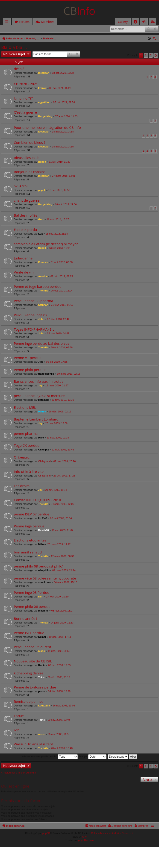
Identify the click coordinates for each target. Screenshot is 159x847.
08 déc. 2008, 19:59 (59, 665)
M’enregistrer (33, 29)
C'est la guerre (25, 112)
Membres (47, 22)
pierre (41, 691)
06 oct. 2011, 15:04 (62, 290)
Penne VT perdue (27, 358)
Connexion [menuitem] (144, 22)
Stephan (43, 305)
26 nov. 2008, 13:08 (64, 705)
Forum (19, 716)
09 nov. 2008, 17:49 (59, 720)
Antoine (43, 276)
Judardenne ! (24, 258)
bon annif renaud (28, 552)
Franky (42, 88)
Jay (40, 385)
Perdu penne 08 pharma (33, 301)
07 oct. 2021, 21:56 (64, 102)
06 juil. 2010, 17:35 (57, 362)
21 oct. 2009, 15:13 (56, 490)
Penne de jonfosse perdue (35, 687)
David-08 (43, 530)
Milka (41, 544)
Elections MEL (25, 408)
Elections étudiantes (30, 540)
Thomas (43, 622)
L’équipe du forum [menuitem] (122, 826)
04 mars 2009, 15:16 (65, 582)
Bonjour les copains (29, 172)
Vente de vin (24, 272)
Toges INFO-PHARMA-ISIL (34, 329)
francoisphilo (46, 374)
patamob (43, 400)
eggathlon (44, 102)
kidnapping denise (28, 673)
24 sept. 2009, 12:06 (62, 504)
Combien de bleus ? (29, 143)
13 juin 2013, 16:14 (60, 248)
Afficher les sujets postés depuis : (50, 757)
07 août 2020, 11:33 (66, 116)
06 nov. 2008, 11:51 (59, 734)
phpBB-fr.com (86, 840)
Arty (84, 836)
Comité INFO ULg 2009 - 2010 (37, 500)
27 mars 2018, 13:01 (63, 176)
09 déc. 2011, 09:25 (61, 276)
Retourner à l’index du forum (20, 772)
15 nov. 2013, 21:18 (57, 233)
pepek (42, 190)
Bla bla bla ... (14, 47)
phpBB (46, 833)
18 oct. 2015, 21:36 (66, 204)
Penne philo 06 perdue (32, 607)
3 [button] (150, 55)
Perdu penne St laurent (32, 647)
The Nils (43, 290)
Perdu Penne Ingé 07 (30, 315)
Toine (41, 677)
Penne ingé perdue (29, 526)
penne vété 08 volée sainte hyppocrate (45, 578)
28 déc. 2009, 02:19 (60, 411)
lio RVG (42, 518)
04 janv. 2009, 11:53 (62, 622)
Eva (40, 233)
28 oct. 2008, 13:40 (62, 748)
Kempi (42, 637)
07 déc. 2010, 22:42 (58, 319)
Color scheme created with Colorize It (112, 833)
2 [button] (146, 55)
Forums (24, 22)
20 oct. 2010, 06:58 (62, 347)
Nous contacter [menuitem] (97, 826)
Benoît (42, 162)
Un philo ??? (23, 98)
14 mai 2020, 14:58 (63, 131)
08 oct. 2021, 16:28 (60, 88)
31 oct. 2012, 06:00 (62, 262)
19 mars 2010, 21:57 (56, 385)
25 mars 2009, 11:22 (59, 544)
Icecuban (43, 73)
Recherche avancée (155, 29)
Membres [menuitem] (143, 826)
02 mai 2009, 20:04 (61, 518)
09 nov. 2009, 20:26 (64, 461)
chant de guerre (26, 200)
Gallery (123, 22)
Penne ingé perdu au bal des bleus (41, 343)
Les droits (21, 486)
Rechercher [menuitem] (155, 39)
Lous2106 (44, 705)
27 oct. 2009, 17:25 (64, 475)
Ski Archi (21, 186)
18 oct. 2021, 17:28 (63, 73)
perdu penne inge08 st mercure (39, 396)
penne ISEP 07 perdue (31, 514)
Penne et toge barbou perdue (37, 287)
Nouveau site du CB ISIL (33, 661)
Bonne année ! (25, 619)
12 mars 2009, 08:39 (62, 556)
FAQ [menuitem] (137, 22)
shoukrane (44, 582)
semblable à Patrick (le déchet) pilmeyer (46, 244)
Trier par (92, 757)
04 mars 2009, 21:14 (64, 570)
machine (43, 610)
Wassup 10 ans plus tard (33, 744)
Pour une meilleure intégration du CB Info (47, 128)
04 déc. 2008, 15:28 (59, 691)
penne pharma (26, 434)
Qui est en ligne (15, 786)
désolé (19, 69)
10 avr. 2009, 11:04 (62, 530)
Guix (41, 219)
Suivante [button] (155, 55)
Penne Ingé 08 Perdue (31, 593)
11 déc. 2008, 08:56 (59, 651)
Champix (43, 449)
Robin (41, 665)
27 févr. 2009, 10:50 (57, 596)
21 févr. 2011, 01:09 (62, 305)
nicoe (41, 651)
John (41, 319)
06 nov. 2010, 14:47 (58, 333)
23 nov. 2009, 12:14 (58, 437)
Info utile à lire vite (29, 472)
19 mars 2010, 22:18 (68, 374)
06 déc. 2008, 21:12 (59, 677)
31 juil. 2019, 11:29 (59, 162)
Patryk (42, 411)
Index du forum (15, 826)
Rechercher (148, 29)
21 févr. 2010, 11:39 (63, 400)
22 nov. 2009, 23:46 (63, 449)
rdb (17, 730)
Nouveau (14, 54)
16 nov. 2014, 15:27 (58, 219)
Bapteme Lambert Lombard (36, 419)
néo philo (44, 570)
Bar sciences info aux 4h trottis (38, 381)
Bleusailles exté (26, 158)
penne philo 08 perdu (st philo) (38, 566)
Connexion (11, 29)
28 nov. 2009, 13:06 (56, 423)
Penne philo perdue (30, 370)
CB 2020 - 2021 (26, 84)
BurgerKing (45, 116)
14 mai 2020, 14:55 (63, 146)
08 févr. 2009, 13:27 (62, 610)
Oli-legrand (44, 461)
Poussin (43, 262)
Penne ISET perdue (29, 633)
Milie (41, 437)
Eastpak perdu (25, 230)
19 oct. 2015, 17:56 (59, 190)
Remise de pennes (28, 702)
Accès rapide (7, 22)
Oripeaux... (22, 457)
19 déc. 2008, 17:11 (60, 637)
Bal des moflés (25, 215)
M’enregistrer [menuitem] (153, 22)
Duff (40, 596)
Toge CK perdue (26, 446)
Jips (40, 362)
